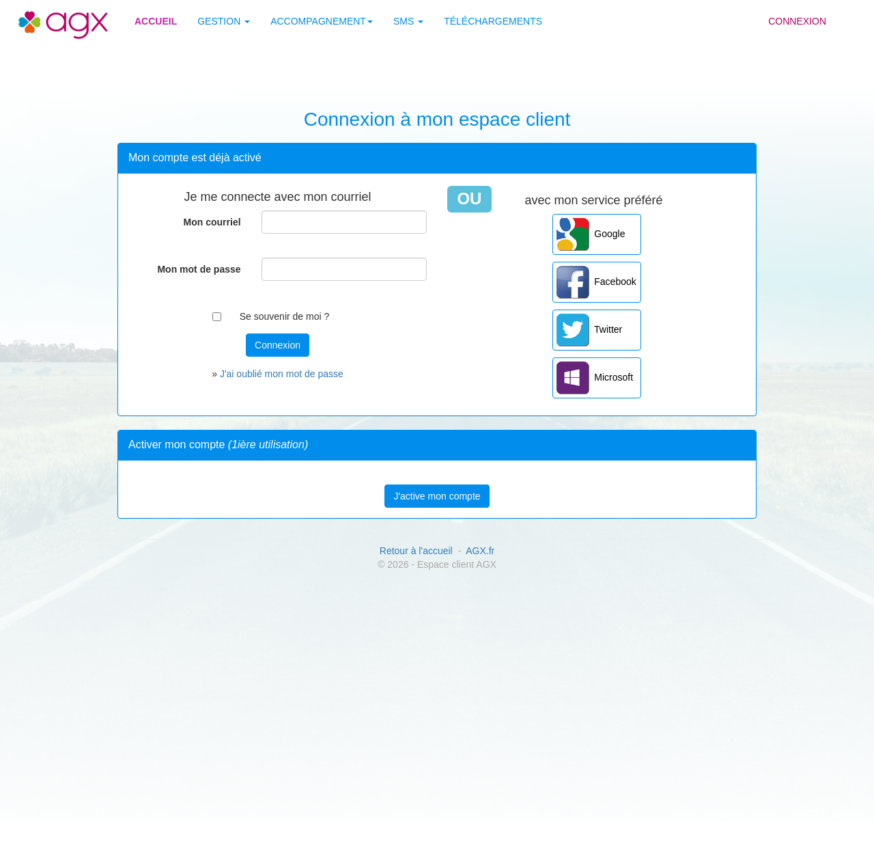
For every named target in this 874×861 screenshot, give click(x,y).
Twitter (589, 330)
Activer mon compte (218, 444)
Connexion (797, 21)
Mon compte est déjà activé (195, 157)
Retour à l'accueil (416, 550)
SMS (408, 21)
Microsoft (595, 377)
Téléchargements (493, 21)
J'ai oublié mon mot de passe (281, 373)
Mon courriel (212, 222)
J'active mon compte (436, 496)
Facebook (596, 282)
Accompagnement (321, 21)
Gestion (223, 21)
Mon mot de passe (198, 269)
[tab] (437, 159)
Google (590, 234)
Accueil (156, 21)
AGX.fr (480, 550)
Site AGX (40, 15)
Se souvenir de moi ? (285, 316)
